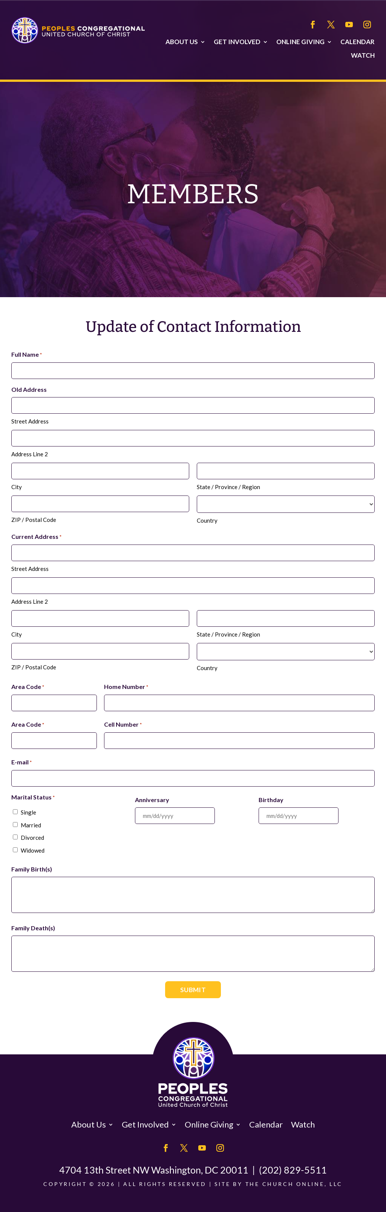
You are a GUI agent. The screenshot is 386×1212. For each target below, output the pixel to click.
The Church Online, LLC (294, 1184)
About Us (181, 42)
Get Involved (237, 42)
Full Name (26, 354)
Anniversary (152, 799)
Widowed (32, 850)
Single (28, 812)
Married (31, 825)
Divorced (32, 837)
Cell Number (123, 724)
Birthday (271, 799)
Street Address (30, 421)
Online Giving (300, 42)
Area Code (27, 687)
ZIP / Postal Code (33, 519)
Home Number (126, 687)
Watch (363, 55)
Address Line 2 (29, 454)
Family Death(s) (33, 927)
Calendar (357, 42)
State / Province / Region (228, 486)
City (16, 486)
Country (207, 520)
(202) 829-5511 (293, 1169)
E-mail (21, 762)
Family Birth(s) (31, 869)
